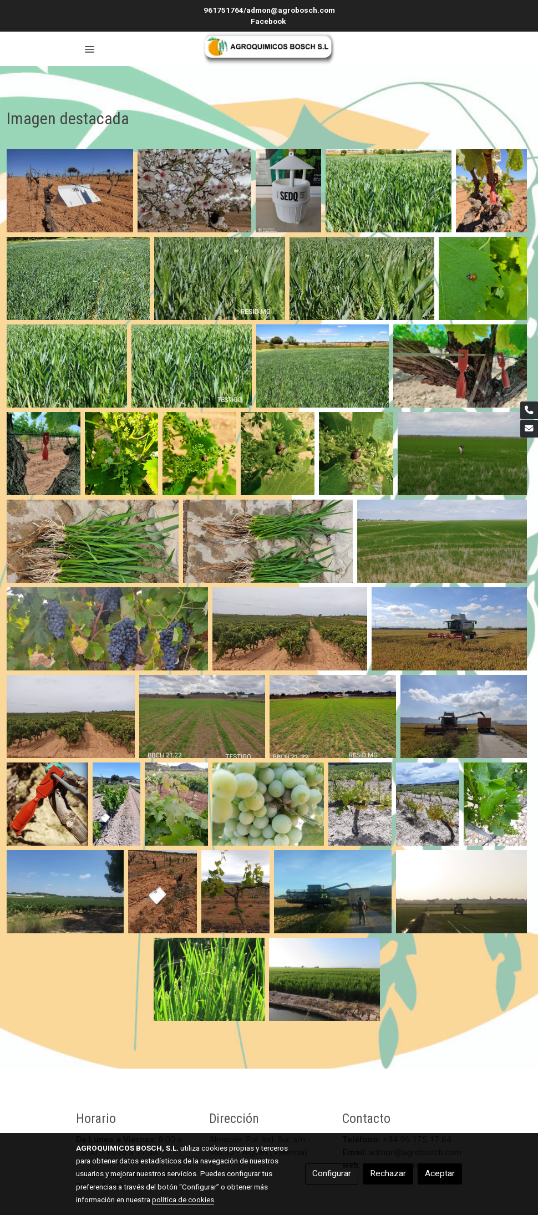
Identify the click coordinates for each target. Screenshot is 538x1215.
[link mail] (529, 429)
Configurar (331, 1173)
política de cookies (183, 1199)
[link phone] (529, 410)
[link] (269, 49)
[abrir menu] (89, 48)
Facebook (269, 21)
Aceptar (440, 1173)
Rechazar (388, 1173)
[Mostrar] (70, 190)
